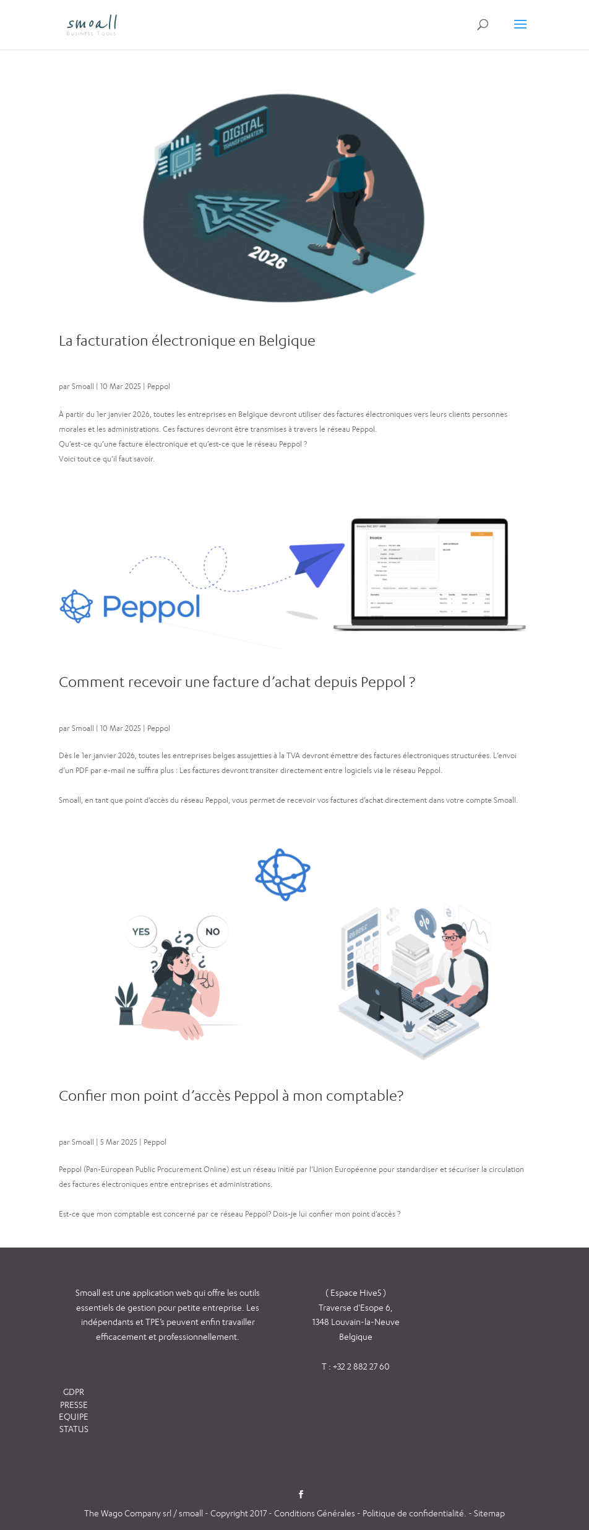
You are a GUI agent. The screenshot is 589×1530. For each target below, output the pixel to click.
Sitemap (489, 1513)
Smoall (83, 386)
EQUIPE (73, 1416)
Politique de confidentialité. (414, 1513)
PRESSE (74, 1404)
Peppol (158, 386)
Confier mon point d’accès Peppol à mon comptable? (231, 1095)
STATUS (73, 1428)
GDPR (73, 1391)
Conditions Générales (315, 1513)
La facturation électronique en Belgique (187, 340)
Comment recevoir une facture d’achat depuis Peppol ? (237, 682)
